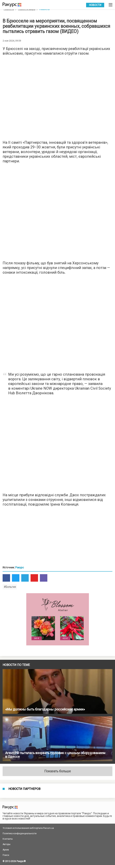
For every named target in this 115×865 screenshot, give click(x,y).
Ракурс (19, 567)
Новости (95, 5)
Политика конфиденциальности (20, 833)
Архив (6, 849)
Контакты (8, 839)
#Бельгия (10, 586)
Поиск (6, 855)
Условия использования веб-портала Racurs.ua (28, 828)
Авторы (6, 844)
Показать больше (57, 771)
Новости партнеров (24, 788)
